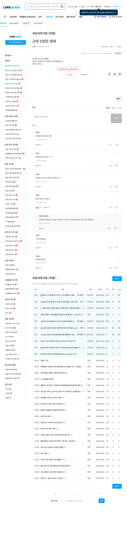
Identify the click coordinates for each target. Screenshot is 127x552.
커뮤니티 (48, 16)
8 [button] (87, 493)
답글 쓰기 (38, 144)
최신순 (120, 108)
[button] (55, 494)
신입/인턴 (13, 16)
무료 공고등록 (115, 16)
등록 (116, 118)
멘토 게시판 (69, 16)
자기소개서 (58, 16)
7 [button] (83, 493)
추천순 (108, 108)
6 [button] (79, 493)
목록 (118, 99)
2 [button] (62, 493)
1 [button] (58, 493)
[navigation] (15, 60)
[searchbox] (81, 500)
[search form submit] (62, 6)
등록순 (114, 108)
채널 (79, 16)
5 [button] (75, 493)
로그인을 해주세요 (15, 42)
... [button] (95, 493)
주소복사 (118, 53)
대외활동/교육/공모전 (28, 16)
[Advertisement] (77, 84)
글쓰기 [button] (117, 279)
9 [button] (91, 493)
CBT (40, 15)
